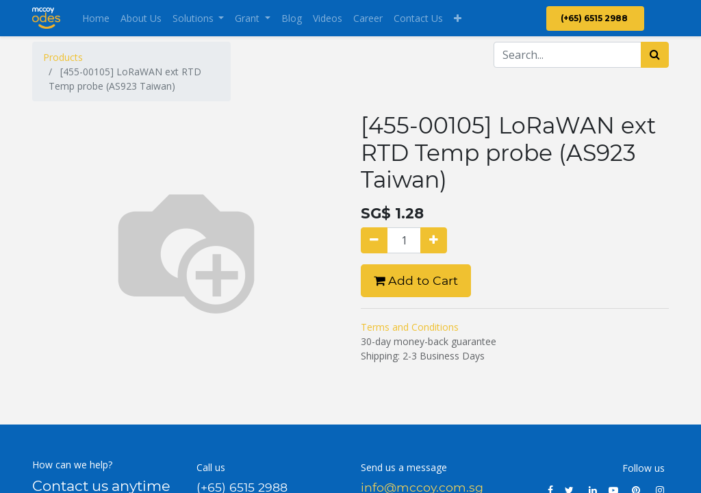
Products (63, 57)
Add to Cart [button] (416, 280)
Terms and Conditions (410, 326)
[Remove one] (374, 240)
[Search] (655, 55)
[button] (457, 18)
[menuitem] (96, 18)
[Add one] (433, 240)
